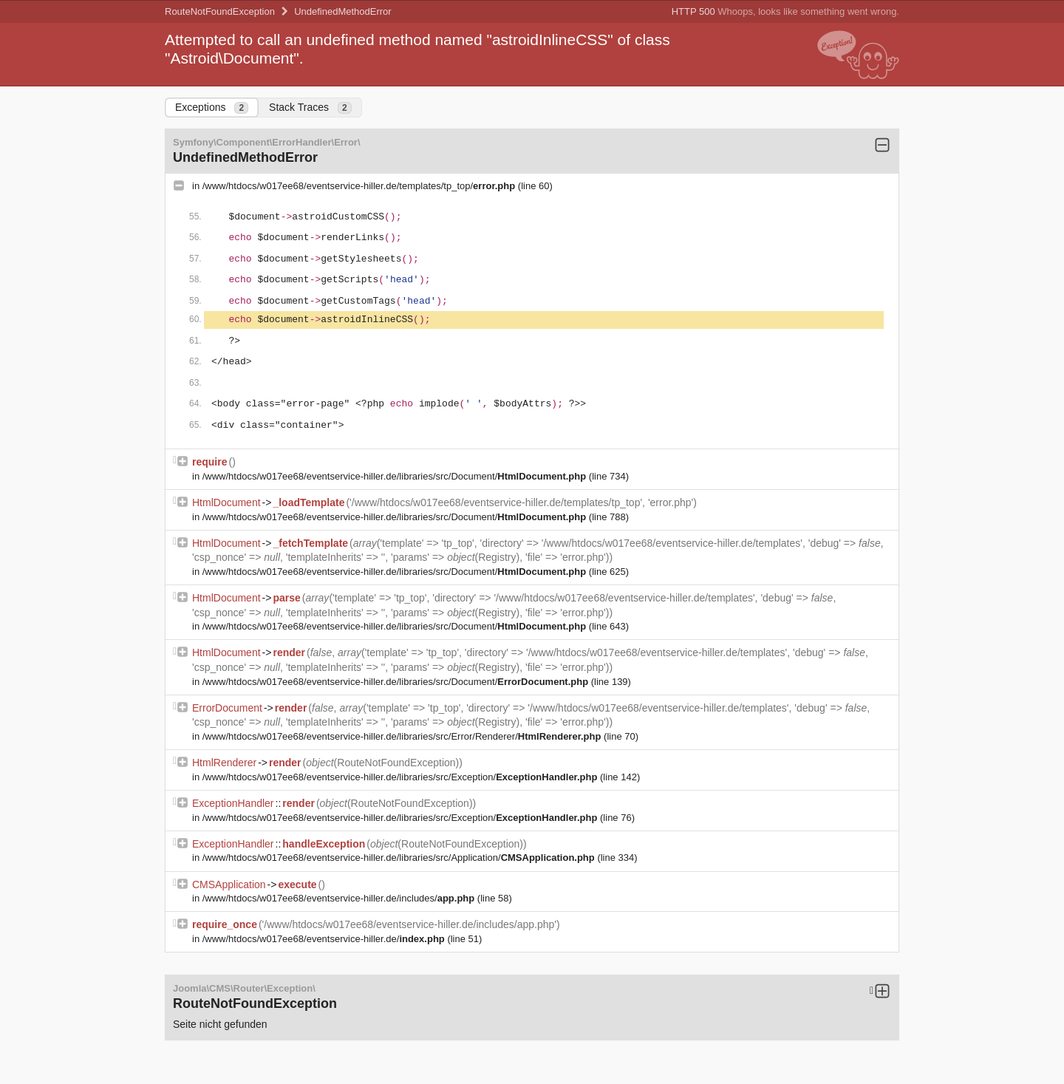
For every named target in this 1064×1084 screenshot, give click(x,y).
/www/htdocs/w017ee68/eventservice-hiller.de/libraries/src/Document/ (395, 476)
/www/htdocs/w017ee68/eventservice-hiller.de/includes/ (339, 898)
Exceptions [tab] (211, 107)
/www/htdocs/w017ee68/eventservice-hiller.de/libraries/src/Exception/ (401, 777)
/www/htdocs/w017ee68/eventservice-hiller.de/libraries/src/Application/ (400, 857)
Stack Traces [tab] (310, 107)
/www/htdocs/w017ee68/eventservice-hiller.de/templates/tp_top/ (360, 185)
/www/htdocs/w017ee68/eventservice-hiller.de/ (325, 938)
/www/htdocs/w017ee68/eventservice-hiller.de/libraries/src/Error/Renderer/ (403, 736)
